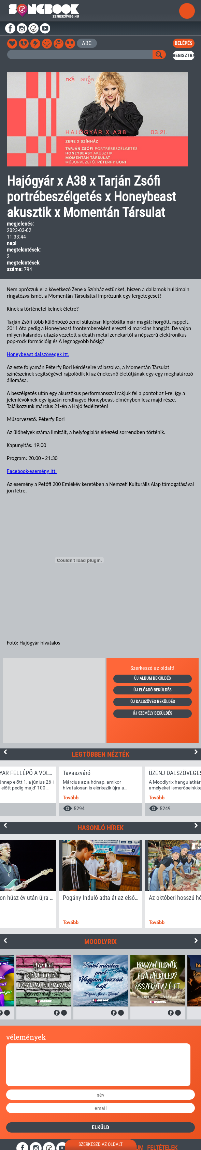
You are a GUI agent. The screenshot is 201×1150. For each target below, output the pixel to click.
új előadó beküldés (152, 690)
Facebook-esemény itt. (32, 471)
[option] (100, 791)
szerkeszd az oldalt (100, 1144)
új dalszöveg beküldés (152, 701)
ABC (87, 43)
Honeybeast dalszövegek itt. (38, 354)
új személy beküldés (152, 713)
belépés (183, 43)
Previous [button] (5, 752)
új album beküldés (152, 678)
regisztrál (184, 55)
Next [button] (195, 752)
